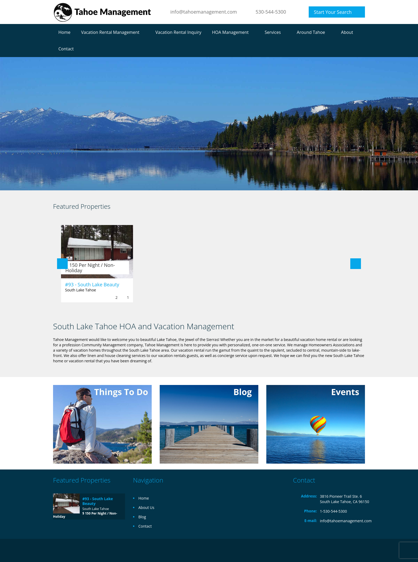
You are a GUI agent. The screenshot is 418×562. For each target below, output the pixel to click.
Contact (66, 49)
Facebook (363, 550)
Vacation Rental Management (110, 32)
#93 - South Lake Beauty (92, 284)
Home (64, 32)
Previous (62, 263)
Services (273, 32)
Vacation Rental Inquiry (178, 32)
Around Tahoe (311, 32)
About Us (146, 507)
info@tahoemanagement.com (203, 12)
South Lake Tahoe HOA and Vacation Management (143, 326)
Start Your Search (333, 12)
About (347, 32)
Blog (142, 516)
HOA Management (230, 32)
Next (355, 263)
